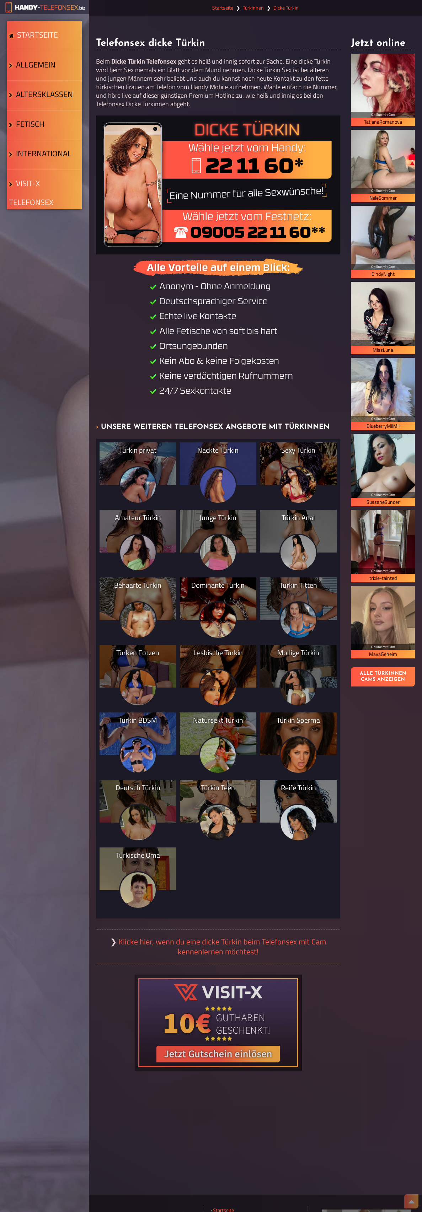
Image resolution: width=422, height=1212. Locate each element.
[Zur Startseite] (44, 7)
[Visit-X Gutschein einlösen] (218, 1022)
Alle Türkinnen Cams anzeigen (383, 676)
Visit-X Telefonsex (43, 210)
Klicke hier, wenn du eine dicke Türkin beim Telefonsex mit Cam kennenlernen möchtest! (222, 946)
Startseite (35, 38)
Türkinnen (253, 8)
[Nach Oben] (411, 1201)
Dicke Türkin (286, 8)
